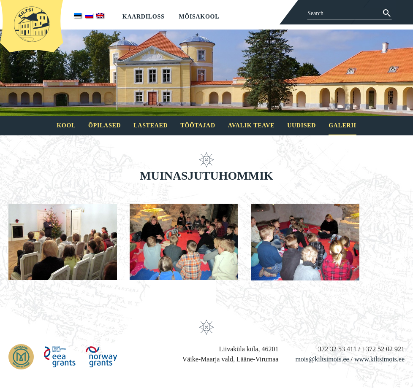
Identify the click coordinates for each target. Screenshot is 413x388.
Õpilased (104, 125)
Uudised (301, 125)
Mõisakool (199, 16)
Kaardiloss (143, 16)
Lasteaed (150, 125)
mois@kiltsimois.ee (322, 359)
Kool (66, 125)
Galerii (342, 125)
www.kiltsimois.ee (379, 359)
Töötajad (197, 125)
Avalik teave (251, 125)
